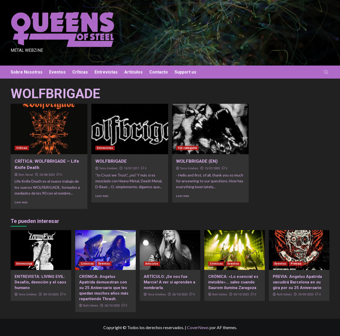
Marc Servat (26, 174)
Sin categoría (187, 148)
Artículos (133, 72)
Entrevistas (106, 72)
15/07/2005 (212, 168)
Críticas (80, 72)
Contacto (158, 72)
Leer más (21, 202)
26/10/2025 (112, 305)
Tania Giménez (108, 168)
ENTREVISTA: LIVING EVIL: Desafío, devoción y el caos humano (40, 282)
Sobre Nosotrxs (26, 72)
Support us (185, 72)
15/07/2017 (131, 168)
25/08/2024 (47, 174)
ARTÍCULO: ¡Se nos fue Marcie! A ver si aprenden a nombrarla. (169, 282)
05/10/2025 (241, 294)
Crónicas (87, 263)
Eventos (57, 72)
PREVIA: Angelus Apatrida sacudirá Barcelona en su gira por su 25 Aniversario (297, 282)
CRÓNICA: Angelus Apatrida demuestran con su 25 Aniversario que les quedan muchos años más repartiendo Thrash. (103, 287)
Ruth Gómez (90, 305)
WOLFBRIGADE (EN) (197, 161)
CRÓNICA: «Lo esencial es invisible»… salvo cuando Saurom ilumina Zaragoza (233, 282)
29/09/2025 (305, 294)
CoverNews (198, 327)
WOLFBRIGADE (111, 161)
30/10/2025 (50, 294)
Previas (296, 263)
